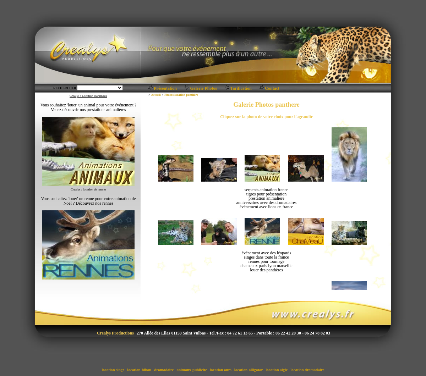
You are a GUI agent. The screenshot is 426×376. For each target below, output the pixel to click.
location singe (113, 369)
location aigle (277, 369)
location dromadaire (308, 369)
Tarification (241, 88)
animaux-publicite (192, 369)
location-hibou (139, 369)
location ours (220, 369)
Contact (272, 88)
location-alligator (248, 369)
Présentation (165, 88)
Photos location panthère (181, 94)
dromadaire (164, 369)
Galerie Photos (203, 88)
